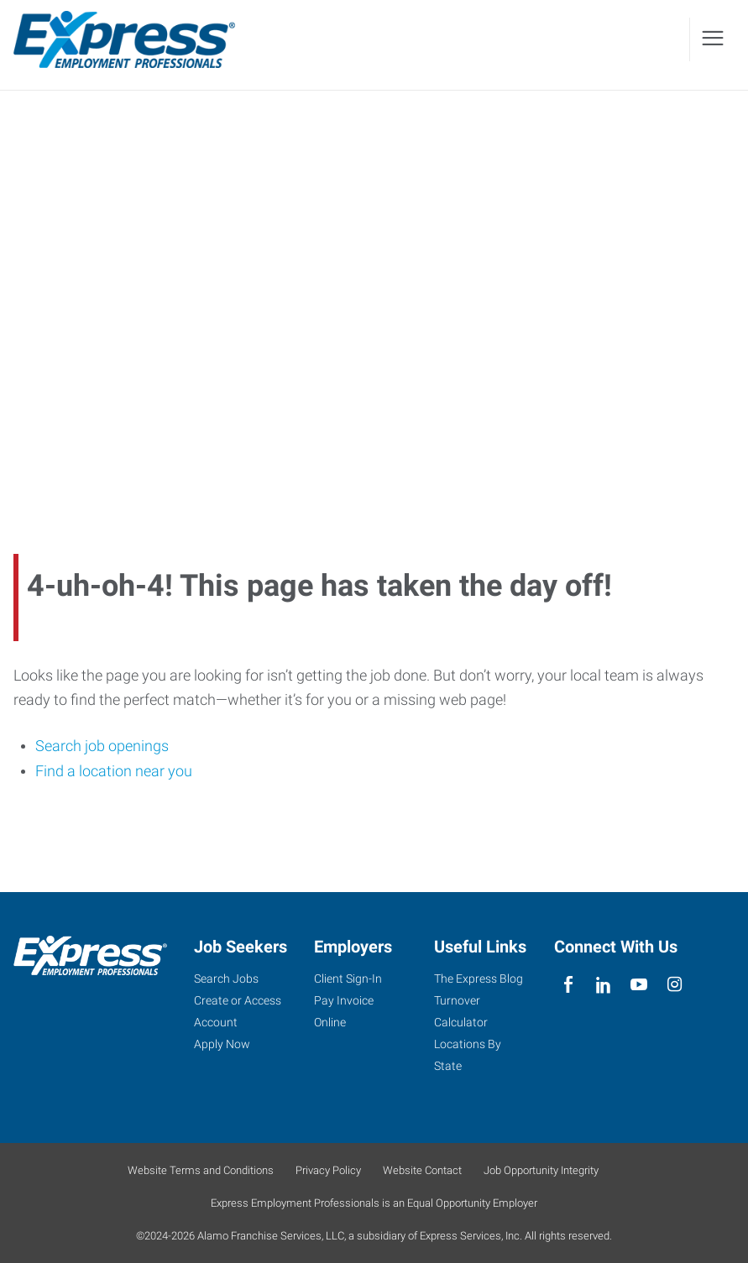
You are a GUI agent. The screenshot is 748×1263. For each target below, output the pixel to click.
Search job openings (102, 745)
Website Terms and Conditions (201, 1170)
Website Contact (422, 1170)
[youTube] (639, 984)
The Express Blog (478, 978)
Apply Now (222, 1044)
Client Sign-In (348, 978)
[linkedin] (604, 984)
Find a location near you (113, 771)
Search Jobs (226, 978)
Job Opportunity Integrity (541, 1170)
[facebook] (568, 984)
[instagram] (674, 984)
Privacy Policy (328, 1170)
